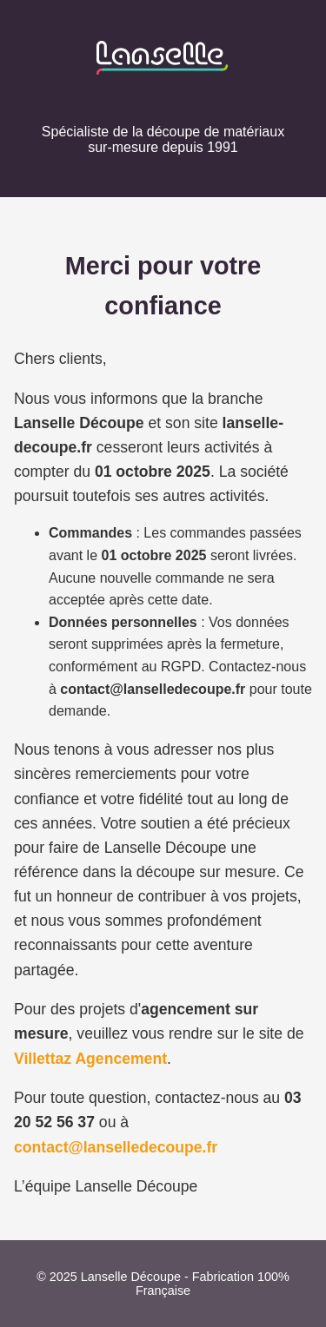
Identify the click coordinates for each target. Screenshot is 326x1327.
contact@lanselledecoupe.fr (115, 1147)
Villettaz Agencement (90, 1058)
